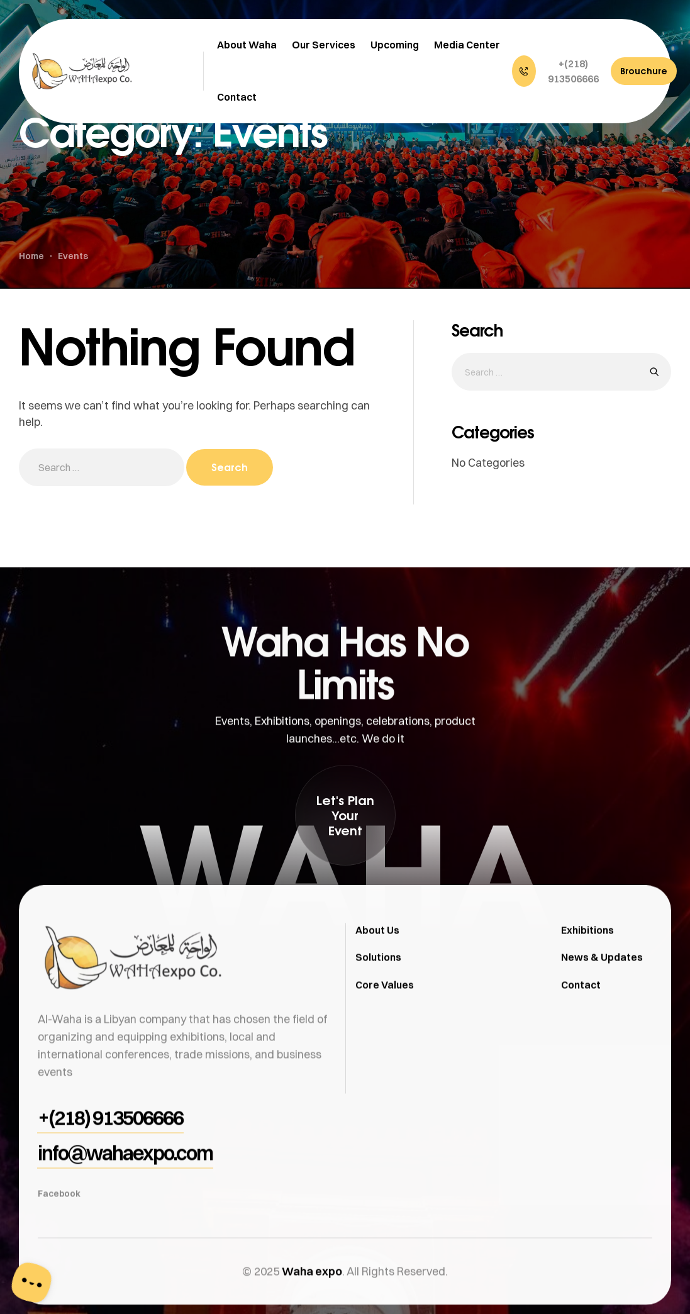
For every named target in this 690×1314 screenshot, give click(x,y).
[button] (558, 71)
